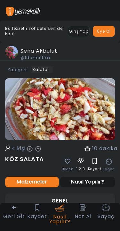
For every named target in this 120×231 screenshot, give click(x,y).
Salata (40, 69)
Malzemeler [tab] (32, 181)
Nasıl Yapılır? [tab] (87, 181)
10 (95, 148)
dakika (108, 148)
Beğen (68, 169)
